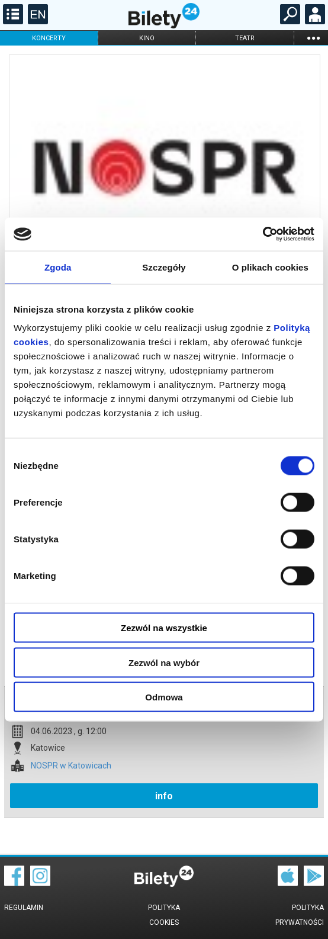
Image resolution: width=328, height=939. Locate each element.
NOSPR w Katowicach (71, 765)
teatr (245, 38)
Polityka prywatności (299, 915)
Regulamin (23, 907)
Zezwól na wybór (164, 662)
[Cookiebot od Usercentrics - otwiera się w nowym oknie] (262, 234)
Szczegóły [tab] (163, 267)
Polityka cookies (164, 915)
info (164, 796)
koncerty (49, 38)
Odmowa (163, 697)
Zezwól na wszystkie (164, 628)
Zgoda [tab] (58, 267)
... (313, 37)
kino (147, 38)
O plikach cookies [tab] (270, 267)
